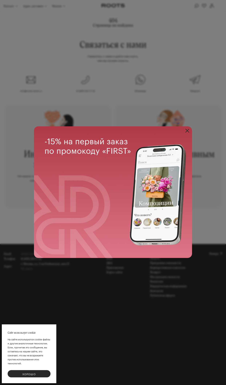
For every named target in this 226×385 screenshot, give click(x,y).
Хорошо (29, 374)
